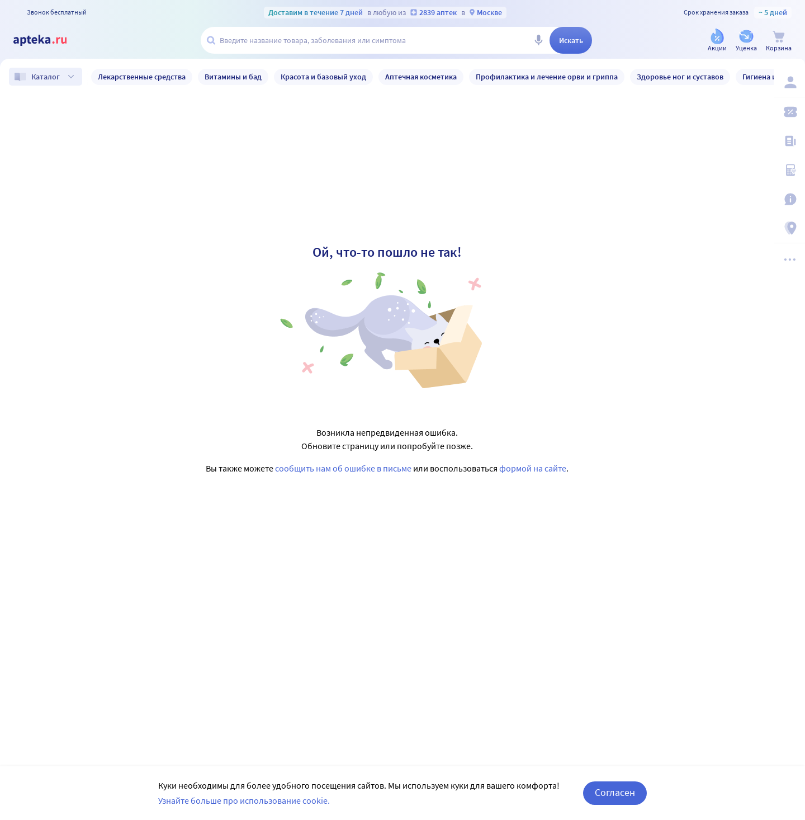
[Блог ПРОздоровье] (789, 140)
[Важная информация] (789, 199)
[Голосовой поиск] (538, 40)
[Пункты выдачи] (789, 228)
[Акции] (717, 41)
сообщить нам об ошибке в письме (343, 468)
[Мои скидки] (789, 111)
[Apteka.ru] (49, 40)
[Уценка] (746, 41)
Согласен (615, 792)
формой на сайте (532, 468)
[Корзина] (779, 41)
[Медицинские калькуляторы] (789, 170)
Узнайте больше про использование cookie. (244, 800)
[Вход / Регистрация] (789, 82)
